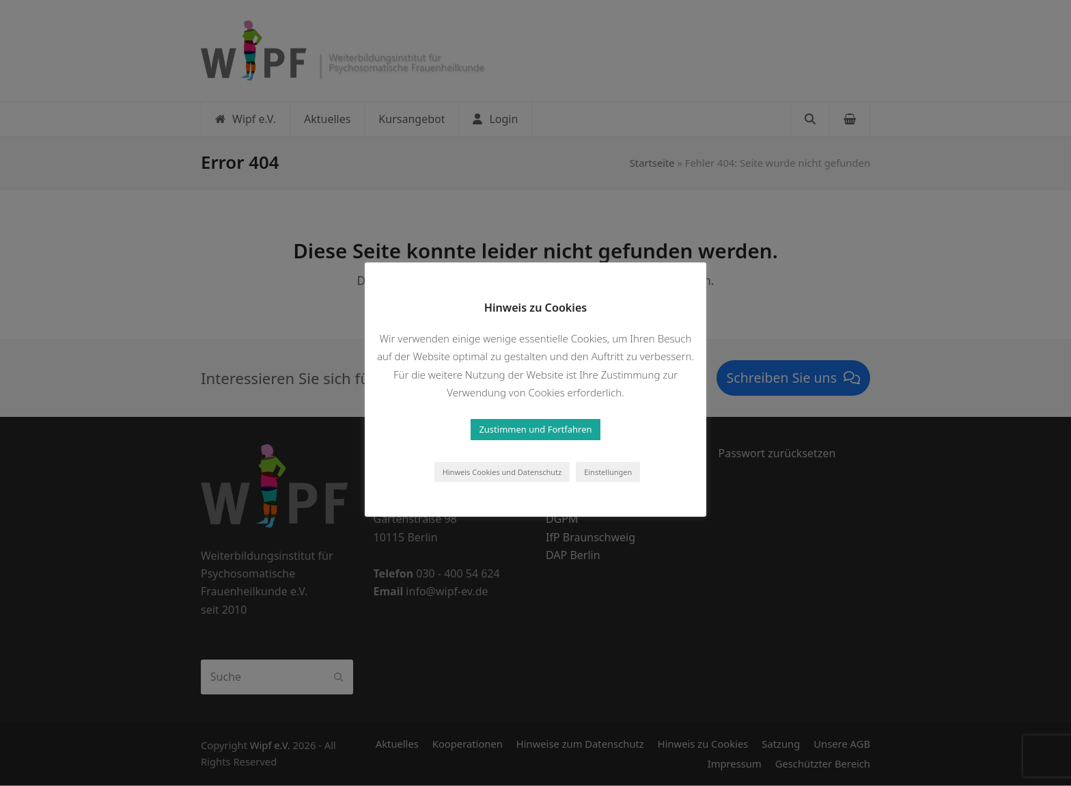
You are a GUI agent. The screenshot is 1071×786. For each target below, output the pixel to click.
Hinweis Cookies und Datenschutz (502, 472)
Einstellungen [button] (608, 472)
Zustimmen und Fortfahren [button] (535, 429)
